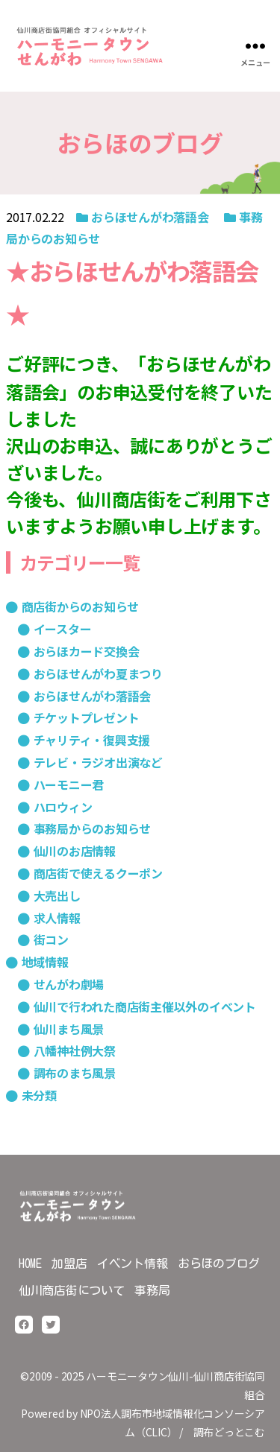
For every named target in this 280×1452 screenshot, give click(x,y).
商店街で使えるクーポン (98, 873)
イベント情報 (132, 1263)
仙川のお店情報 (75, 851)
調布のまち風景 (75, 1073)
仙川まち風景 (69, 1029)
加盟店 (69, 1263)
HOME (30, 1263)
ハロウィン (63, 807)
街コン (51, 939)
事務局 (151, 1290)
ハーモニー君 (69, 784)
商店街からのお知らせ (81, 606)
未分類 (39, 1095)
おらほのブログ (219, 1263)
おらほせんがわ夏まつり (98, 673)
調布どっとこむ (229, 1431)
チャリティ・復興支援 (92, 740)
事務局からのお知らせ (93, 828)
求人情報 (57, 918)
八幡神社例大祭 (75, 1050)
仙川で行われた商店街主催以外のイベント (145, 1006)
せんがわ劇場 (69, 984)
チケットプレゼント (87, 717)
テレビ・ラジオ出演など (98, 762)
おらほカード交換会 (87, 651)
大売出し (57, 895)
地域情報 (45, 962)
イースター (63, 629)
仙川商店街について (72, 1290)
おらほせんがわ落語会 (150, 217)
